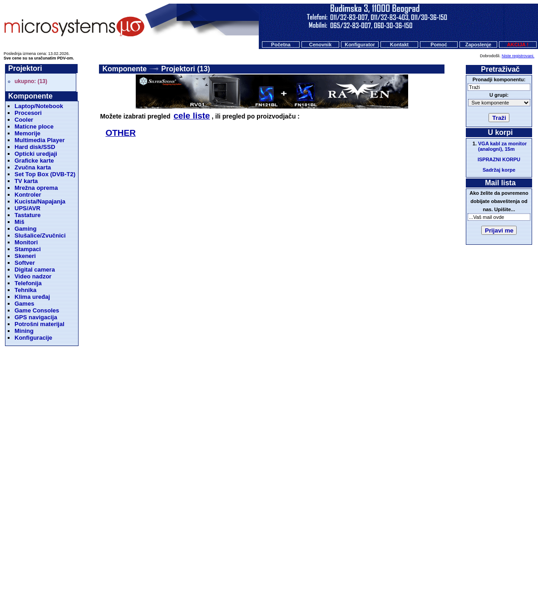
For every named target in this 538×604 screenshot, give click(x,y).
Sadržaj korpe (499, 170)
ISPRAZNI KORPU (499, 159)
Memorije (27, 133)
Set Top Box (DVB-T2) (45, 174)
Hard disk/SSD (35, 147)
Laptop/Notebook (39, 106)
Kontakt (399, 44)
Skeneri (25, 255)
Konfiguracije (33, 337)
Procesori (28, 112)
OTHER (120, 133)
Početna (281, 44)
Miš (20, 221)
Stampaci (28, 249)
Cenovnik (320, 44)
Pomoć (438, 44)
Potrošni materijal (39, 324)
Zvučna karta (33, 167)
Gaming (25, 228)
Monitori (26, 242)
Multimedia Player (40, 140)
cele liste (191, 115)
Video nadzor (33, 276)
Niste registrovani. (518, 56)
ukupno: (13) (31, 81)
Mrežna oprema (36, 187)
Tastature (28, 215)
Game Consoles (37, 310)
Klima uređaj (32, 296)
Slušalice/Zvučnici (40, 235)
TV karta (26, 181)
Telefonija (28, 283)
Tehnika (25, 290)
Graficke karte (34, 160)
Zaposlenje (478, 44)
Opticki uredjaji (36, 153)
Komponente (124, 69)
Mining (24, 330)
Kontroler (28, 194)
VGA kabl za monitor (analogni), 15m (502, 146)
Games (24, 303)
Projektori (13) (185, 69)
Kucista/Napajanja (40, 201)
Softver (25, 262)
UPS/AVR (27, 208)
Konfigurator (360, 44)
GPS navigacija (36, 317)
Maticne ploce (34, 126)
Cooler (24, 119)
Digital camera (35, 269)
